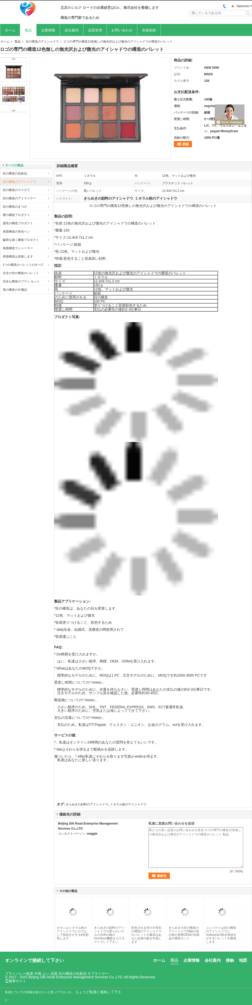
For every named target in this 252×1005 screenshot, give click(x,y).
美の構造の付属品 (15, 289)
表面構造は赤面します (18, 256)
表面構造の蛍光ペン (16, 231)
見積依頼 (149, 30)
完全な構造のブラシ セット (21, 281)
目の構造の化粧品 (15, 173)
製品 (28, 30)
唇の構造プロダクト (16, 215)
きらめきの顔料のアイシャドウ (87, 804)
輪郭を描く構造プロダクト (21, 240)
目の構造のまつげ (15, 206)
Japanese (242, 6)
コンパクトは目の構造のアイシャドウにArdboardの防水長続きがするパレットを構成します (221, 935)
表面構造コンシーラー (18, 248)
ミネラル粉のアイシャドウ (128, 804)
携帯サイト (15, 981)
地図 (243, 960)
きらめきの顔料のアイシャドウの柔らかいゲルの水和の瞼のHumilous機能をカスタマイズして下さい (109, 935)
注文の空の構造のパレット (21, 273)
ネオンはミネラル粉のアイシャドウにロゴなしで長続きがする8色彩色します (73, 933)
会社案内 (72, 30)
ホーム (10, 30)
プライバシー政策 (19, 974)
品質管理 (95, 30)
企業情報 (48, 30)
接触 (185, 144)
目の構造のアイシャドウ (42, 41)
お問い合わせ (122, 30)
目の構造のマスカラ (16, 190)
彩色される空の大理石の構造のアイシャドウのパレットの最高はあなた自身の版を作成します (146, 935)
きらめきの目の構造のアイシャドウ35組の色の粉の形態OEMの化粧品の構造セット (184, 933)
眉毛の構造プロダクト (18, 223)
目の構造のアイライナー (19, 198)
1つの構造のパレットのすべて (23, 265)
